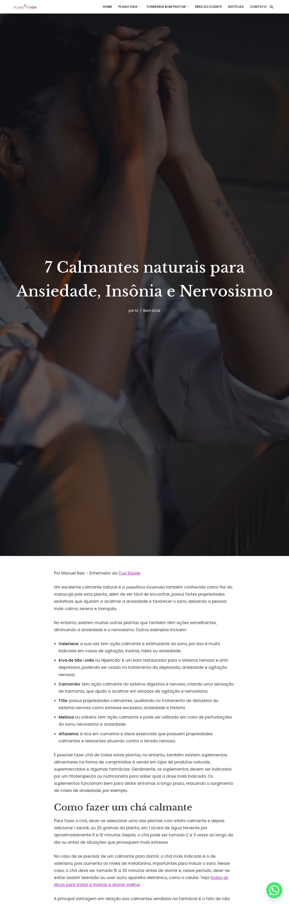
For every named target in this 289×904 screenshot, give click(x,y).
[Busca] (271, 6)
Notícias (236, 7)
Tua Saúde (130, 573)
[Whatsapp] (274, 890)
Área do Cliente (208, 7)
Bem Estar (151, 310)
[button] (139, 7)
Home (107, 7)
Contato (258, 7)
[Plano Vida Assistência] (25, 6)
